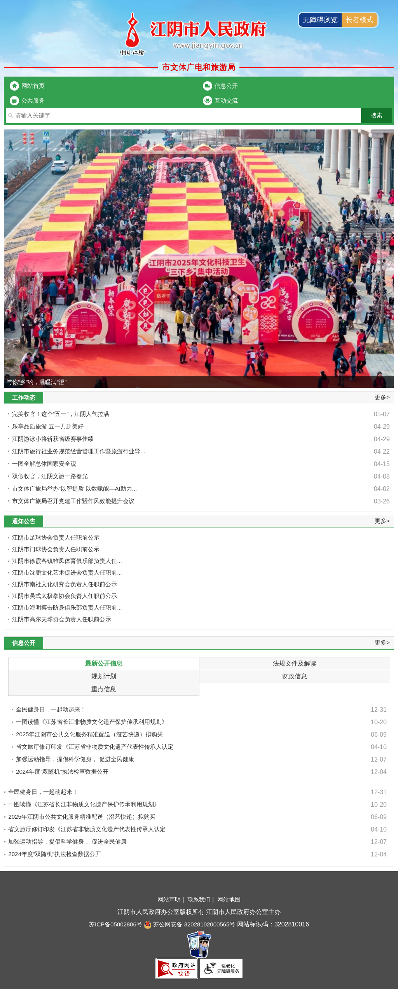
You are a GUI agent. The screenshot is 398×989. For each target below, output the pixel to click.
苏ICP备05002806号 (115, 924)
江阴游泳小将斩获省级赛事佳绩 (53, 438)
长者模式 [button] (360, 20)
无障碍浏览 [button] (320, 20)
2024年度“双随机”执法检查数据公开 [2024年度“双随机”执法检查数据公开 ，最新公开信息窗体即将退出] (54, 854)
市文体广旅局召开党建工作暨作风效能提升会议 (73, 501)
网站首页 (33, 85)
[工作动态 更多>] (199, 397)
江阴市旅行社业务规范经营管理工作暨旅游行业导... (78, 451)
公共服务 (33, 100)
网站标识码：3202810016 (272, 924)
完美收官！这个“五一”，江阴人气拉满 (60, 414)
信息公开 (226, 85)
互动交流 (226, 100)
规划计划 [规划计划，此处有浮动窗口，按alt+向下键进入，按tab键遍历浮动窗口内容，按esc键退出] (103, 676)
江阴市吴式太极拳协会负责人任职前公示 (64, 595)
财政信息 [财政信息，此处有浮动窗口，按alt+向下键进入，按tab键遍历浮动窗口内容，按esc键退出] (294, 676)
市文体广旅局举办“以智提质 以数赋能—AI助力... (74, 488)
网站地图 (229, 899)
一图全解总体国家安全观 (44, 463)
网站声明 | (171, 899)
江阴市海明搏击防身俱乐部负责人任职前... (67, 607)
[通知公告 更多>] (199, 521)
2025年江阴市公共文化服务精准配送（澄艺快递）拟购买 (89, 734)
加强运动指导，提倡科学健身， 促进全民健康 (75, 759)
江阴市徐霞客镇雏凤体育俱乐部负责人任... (67, 560)
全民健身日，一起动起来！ (51, 709)
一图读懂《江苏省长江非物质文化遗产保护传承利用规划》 (92, 721)
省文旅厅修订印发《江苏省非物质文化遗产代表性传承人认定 (94, 746)
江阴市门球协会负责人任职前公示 (56, 549)
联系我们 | (201, 899)
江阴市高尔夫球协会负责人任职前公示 (61, 619)
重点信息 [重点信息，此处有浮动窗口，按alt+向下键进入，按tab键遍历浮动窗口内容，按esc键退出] (103, 689)
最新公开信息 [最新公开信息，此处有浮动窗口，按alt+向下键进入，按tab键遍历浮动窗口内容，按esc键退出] (103, 663)
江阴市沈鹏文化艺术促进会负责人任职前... (67, 572)
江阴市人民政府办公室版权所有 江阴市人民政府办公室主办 (199, 912)
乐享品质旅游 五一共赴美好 (48, 426)
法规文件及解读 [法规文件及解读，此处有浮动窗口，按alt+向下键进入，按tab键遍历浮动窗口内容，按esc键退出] (294, 663)
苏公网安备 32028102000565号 (189, 924)
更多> (382, 397)
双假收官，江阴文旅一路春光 (50, 476)
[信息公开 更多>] (199, 643)
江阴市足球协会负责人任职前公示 (56, 537)
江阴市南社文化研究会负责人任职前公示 (64, 584)
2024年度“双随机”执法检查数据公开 (62, 771)
